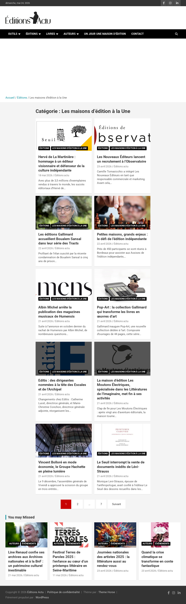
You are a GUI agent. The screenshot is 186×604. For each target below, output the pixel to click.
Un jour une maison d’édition (105, 33)
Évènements (29, 543)
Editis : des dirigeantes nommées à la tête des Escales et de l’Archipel (62, 384)
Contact (137, 33)
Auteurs (70, 33)
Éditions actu (61, 175)
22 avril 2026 (45, 248)
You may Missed (21, 517)
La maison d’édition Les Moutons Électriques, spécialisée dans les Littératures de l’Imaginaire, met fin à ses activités (122, 389)
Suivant (116, 504)
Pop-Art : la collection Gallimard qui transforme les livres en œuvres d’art (122, 311)
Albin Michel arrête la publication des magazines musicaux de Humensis (59, 311)
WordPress (42, 597)
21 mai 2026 (15, 575)
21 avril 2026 (45, 321)
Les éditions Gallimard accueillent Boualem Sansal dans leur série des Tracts (59, 238)
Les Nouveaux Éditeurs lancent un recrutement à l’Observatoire (121, 159)
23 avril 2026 (104, 166)
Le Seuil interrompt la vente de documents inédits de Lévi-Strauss (120, 466)
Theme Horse (106, 592)
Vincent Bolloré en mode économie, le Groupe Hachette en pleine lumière (61, 466)
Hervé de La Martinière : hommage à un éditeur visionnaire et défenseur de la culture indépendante (61, 163)
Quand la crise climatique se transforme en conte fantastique (157, 559)
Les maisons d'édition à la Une (69, 148)
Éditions (32, 33)
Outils (12, 33)
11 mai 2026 (60, 575)
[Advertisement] (93, 68)
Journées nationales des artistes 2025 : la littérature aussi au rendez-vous (113, 559)
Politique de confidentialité (63, 592)
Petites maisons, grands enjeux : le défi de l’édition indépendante (122, 236)
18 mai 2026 (45, 175)
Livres (50, 33)
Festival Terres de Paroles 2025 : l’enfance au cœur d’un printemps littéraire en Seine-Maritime (70, 561)
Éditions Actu (35, 592)
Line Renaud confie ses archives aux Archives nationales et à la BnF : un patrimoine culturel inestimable (26, 561)
